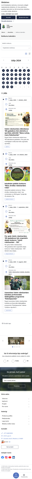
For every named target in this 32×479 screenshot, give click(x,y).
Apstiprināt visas (23, 17)
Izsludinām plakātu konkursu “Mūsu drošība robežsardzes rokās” (15, 186)
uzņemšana (8, 310)
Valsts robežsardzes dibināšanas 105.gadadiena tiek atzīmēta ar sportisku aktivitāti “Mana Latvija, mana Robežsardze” (17, 132)
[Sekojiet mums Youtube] (10, 457)
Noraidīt (8, 17)
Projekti (4, 404)
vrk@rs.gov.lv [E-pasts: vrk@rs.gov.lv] (7, 436)
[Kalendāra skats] (26, 54)
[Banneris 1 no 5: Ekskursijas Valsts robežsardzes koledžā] (16, 341)
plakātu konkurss (10, 199)
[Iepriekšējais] (2, 341)
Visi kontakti (9, 447)
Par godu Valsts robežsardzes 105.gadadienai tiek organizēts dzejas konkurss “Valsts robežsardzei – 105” (16, 239)
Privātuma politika (7, 416)
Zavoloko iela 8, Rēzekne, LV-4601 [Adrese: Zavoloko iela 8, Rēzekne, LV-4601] (13, 438)
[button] (3, 71)
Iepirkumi (4, 401)
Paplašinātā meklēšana (9, 48)
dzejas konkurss (9, 253)
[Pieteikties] (16, 386)
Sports (7, 146)
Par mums (5, 406)
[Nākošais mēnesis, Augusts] (28, 60)
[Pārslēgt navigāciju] (16, 475)
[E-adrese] (4, 441)
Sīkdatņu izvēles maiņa (8, 424)
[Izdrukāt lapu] (16, 323)
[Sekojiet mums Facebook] (2, 457)
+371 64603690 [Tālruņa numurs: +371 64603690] (8, 433)
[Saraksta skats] (30, 54)
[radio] (5, 361)
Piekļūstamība (6, 418)
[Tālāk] (29, 341)
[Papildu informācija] (9, 441)
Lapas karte (5, 421)
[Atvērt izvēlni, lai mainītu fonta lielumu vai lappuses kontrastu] (24, 476)
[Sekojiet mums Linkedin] (13, 457)
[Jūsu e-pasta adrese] (17, 380)
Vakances (5, 398)
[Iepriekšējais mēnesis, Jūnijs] (3, 60)
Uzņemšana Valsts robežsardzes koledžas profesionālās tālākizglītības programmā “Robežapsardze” (17, 296)
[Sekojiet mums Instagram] (6, 457)
